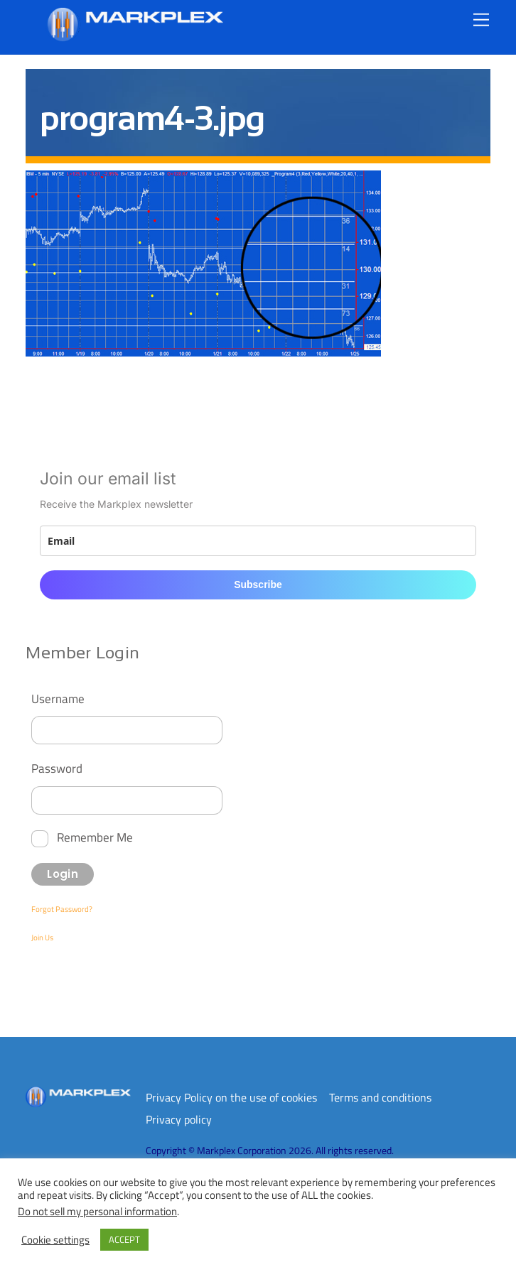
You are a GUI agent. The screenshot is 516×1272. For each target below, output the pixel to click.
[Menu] (481, 19)
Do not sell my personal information (97, 1211)
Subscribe (258, 584)
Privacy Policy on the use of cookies (231, 1097)
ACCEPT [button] (124, 1239)
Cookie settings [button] (55, 1240)
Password (56, 768)
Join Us (42, 937)
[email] (257, 541)
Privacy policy (179, 1119)
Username (58, 698)
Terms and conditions (380, 1097)
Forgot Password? (61, 909)
